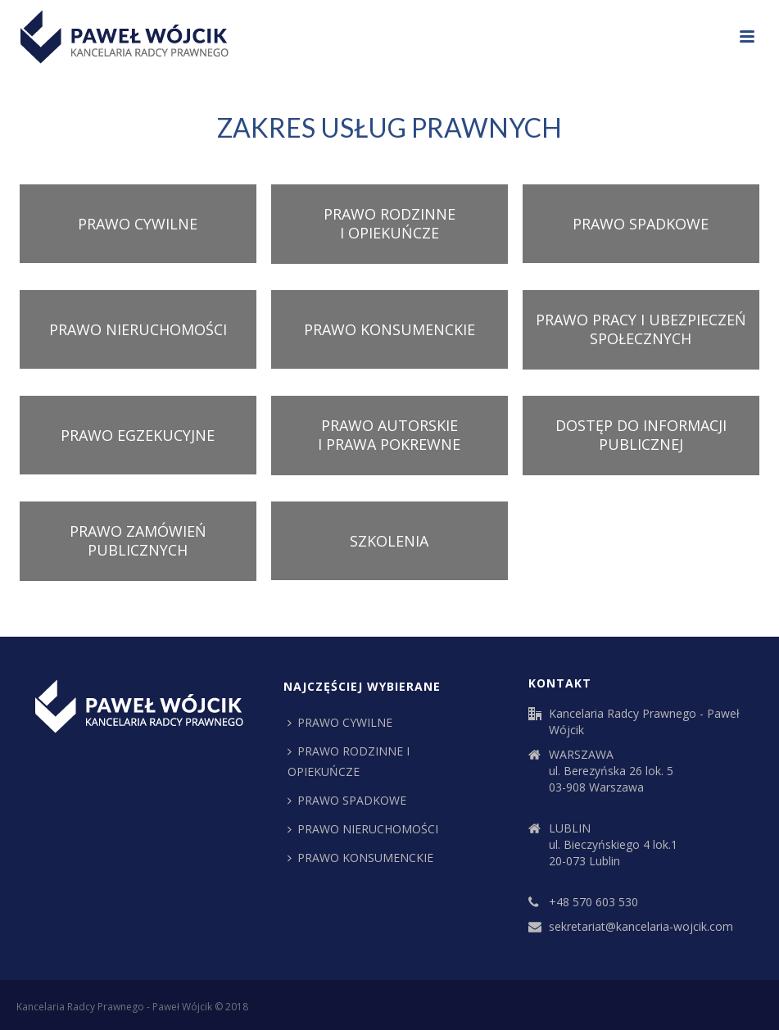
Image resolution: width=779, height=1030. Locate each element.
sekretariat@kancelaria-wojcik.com (641, 926)
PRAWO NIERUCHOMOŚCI (138, 329)
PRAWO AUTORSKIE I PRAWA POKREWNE (389, 434)
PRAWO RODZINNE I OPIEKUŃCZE (389, 223)
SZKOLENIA (389, 541)
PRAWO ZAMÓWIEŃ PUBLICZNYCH (138, 540)
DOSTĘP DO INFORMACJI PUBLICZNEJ (641, 434)
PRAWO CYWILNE (137, 224)
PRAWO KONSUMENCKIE (389, 329)
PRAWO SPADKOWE (641, 224)
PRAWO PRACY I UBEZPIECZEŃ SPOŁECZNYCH (641, 329)
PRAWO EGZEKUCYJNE (138, 435)
